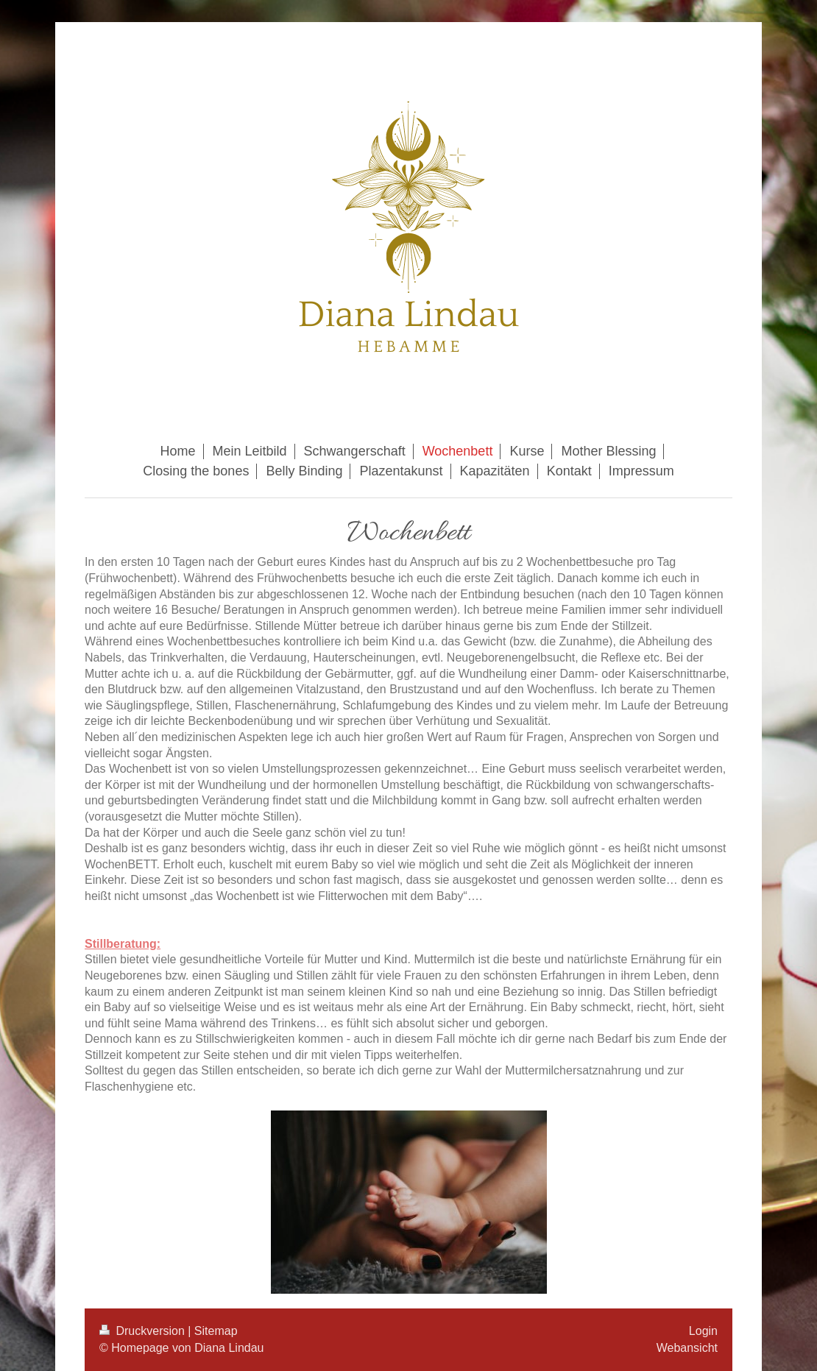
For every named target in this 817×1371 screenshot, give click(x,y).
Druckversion (143, 1331)
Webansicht (687, 1348)
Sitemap (216, 1331)
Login (703, 1331)
